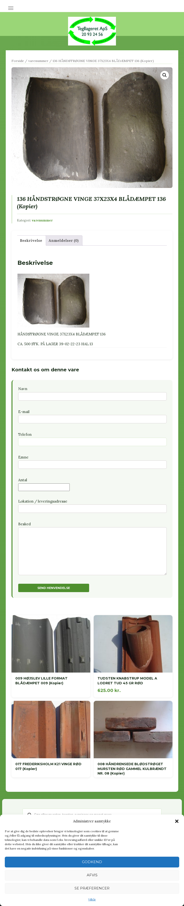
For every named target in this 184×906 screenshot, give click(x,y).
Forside (18, 61)
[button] (176, 821)
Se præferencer (92, 888)
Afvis (92, 875)
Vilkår (92, 899)
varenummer (38, 61)
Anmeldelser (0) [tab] (63, 240)
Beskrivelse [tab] (31, 240)
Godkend (92, 862)
